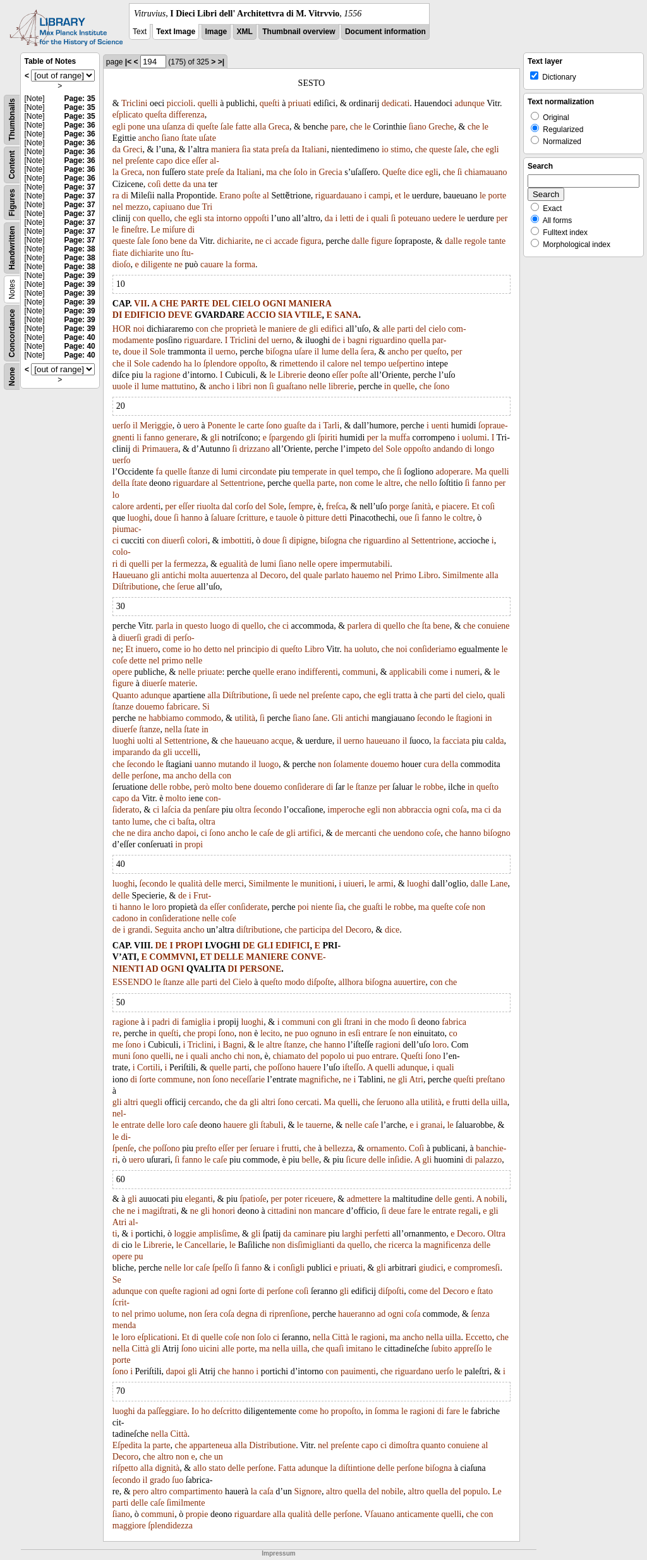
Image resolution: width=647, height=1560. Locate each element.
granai (432, 1125)
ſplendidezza (170, 1525)
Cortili (148, 1067)
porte (497, 195)
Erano (229, 195)
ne (259, 241)
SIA (285, 315)
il (145, 351)
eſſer (200, 161)
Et (475, 506)
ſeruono (390, 1102)
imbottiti (236, 540)
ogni (442, 809)
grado (160, 1480)
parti (405, 329)
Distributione (272, 1445)
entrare (375, 1033)
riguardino (388, 340)
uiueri (354, 883)
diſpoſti (391, 1291)
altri (131, 1102)
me (117, 1044)
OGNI (274, 303)
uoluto (365, 649)
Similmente (462, 575)
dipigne (302, 540)
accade (286, 241)
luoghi (139, 518)
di (191, 126)
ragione (167, 375)
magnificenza (447, 1245)
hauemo (365, 575)
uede (288, 695)
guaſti (373, 907)
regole (475, 241)
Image (216, 31)
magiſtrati (159, 1211)
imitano (359, 1348)
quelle (403, 386)
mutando (233, 764)
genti (463, 1199)
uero (191, 425)
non (153, 172)
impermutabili (365, 564)
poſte (251, 195)
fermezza (190, 564)
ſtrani (353, 1022)
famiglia (196, 1022)
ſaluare (223, 518)
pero (140, 1491)
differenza (186, 114)
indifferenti (318, 672)
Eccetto (479, 1337)
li (139, 437)
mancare (329, 1211)
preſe (215, 172)
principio (253, 649)
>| (221, 61)
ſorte (148, 1079)
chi (239, 1056)
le (368, 126)
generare (181, 437)
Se (116, 1280)
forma (244, 264)
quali (380, 218)
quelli (208, 103)
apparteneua (210, 1445)
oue (405, 518)
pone (136, 126)
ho (197, 649)
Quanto (125, 695)
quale (312, 575)
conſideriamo (432, 649)
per (502, 218)
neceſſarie (248, 1079)
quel (345, 471)
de (360, 218)
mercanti (361, 833)
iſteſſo (352, 1067)
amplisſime (218, 1233)
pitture (318, 518)
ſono (160, 241)
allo (200, 1468)
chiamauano (485, 172)
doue (131, 351)
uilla (499, 1102)
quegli (151, 1102)
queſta (155, 114)
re (115, 1033)
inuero (146, 649)
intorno (228, 218)
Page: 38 (79, 249)
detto (213, 649)
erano (286, 672)
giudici (431, 1268)
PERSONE (260, 969)
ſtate (189, 138)
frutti (461, 1102)
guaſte (295, 425)
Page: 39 (79, 275)
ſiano (417, 126)
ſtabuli (272, 1125)
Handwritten (12, 248)
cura (430, 764)
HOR (121, 329)
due (193, 207)
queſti (270, 103)
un (218, 1456)
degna (247, 1314)
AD (151, 969)
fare (414, 1211)
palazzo (488, 1159)
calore (338, 363)
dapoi (187, 833)
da (116, 149)
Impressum (278, 1553)
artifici (309, 833)
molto (222, 787)
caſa (266, 1491)
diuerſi (173, 540)
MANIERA (309, 303)
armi (385, 883)
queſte (207, 126)
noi (139, 329)
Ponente (221, 425)
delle (121, 775)
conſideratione (174, 918)
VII (140, 303)
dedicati (395, 103)
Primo (405, 575)
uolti (145, 741)
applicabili (407, 672)
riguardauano (338, 195)
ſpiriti (327, 437)
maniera (225, 149)
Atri (416, 1079)
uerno (281, 340)
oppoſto (252, 363)
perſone (145, 775)
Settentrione (241, 483)
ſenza (480, 1314)
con (139, 218)
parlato (337, 575)
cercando (204, 1102)
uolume (171, 1314)
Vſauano (379, 1514)
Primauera (160, 449)
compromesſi (477, 1268)
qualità (190, 883)
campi (379, 195)
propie (197, 1514)
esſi (354, 1033)
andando (448, 449)
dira (144, 833)
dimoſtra (404, 1445)
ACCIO (261, 315)
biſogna (278, 351)
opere (327, 564)
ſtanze (199, 471)
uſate (207, 138)
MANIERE (267, 957)
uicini (209, 1348)
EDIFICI (292, 945)
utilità (244, 718)
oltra (243, 809)
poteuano (414, 218)
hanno (191, 518)
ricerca (401, 1245)
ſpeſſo (222, 1268)
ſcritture (251, 518)
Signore (308, 1491)
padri (161, 1022)
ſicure (356, 1159)
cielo (436, 329)
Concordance (12, 333)
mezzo (136, 207)
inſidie (399, 1159)
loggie (185, 1233)
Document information (385, 31)
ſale (227, 126)
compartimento (196, 1491)
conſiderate (247, 907)
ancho (148, 138)
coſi (154, 184)
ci (268, 241)
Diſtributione (135, 586)
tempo (375, 363)
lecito (270, 1033)
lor (189, 1268)
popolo (332, 1056)
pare (338, 126)
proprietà (241, 329)
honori (224, 1211)
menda (124, 1325)
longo (484, 449)
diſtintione (357, 1468)
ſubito (442, 1348)
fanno (154, 437)
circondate (257, 471)
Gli (337, 718)
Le (155, 229)
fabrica (454, 1022)
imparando (131, 752)
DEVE (180, 315)
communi (359, 672)
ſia (246, 149)
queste (440, 149)
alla (259, 126)
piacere (454, 506)
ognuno (323, 1033)
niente (321, 907)
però (202, 787)
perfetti (377, 1233)
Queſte (394, 172)
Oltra (496, 1233)
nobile (393, 1491)
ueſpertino (406, 363)
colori (197, 540)
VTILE (308, 315)
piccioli (180, 103)
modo (294, 982)
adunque (469, 103)
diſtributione (258, 929)
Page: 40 (79, 337)
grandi (139, 929)
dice (182, 161)
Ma (481, 471)
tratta (403, 695)
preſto (206, 1148)
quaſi (335, 1348)
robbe (179, 787)
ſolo (301, 172)
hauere (309, 1067)
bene (178, 241)
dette (171, 184)
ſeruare (262, 1148)
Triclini (134, 103)
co (453, 1033)
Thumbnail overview (298, 31)
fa (159, 471)
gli (313, 329)
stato (217, 1468)
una (153, 126)
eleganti (198, 1199)
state (196, 172)
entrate (133, 1125)
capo (164, 161)
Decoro (273, 575)
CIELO (246, 303)
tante (496, 241)
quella (419, 340)
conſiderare (304, 787)
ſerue (186, 586)
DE (161, 945)
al (266, 195)
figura (310, 241)
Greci (133, 149)
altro (165, 1456)
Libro (428, 575)
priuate (210, 672)
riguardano (414, 1371)
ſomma (387, 1411)
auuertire (409, 982)
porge (399, 506)
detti (340, 518)
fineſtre (133, 229)
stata (261, 149)
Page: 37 (79, 187)
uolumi (474, 437)
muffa (399, 437)
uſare (303, 351)
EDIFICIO (145, 315)
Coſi (416, 1148)
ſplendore (220, 363)
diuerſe (154, 683)
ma (271, 172)
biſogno (497, 833)
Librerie (292, 375)
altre (393, 483)
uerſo (121, 425)
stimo (400, 149)
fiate (120, 253)
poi (303, 907)
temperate (309, 471)
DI (117, 315)
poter (293, 1199)
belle (310, 1159)
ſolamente (351, 764)
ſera (367, 351)
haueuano (252, 741)
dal (227, 506)
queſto (436, 351)
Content (12, 164)
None (12, 376)
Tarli (331, 425)
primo (172, 660)
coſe (119, 660)
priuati (299, 103)
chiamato (289, 1056)
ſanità (421, 506)
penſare (206, 809)
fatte (243, 126)
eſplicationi (157, 1337)
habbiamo (165, 718)
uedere (444, 218)
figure (381, 241)
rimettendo (298, 363)
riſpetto (125, 1468)
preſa (280, 149)
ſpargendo (286, 437)
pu (138, 1256)
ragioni (388, 1044)
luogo (220, 626)
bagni (357, 340)
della (349, 351)
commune (175, 1079)
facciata (456, 741)
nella (173, 729)
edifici (331, 329)
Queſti (412, 1056)
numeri (467, 672)
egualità (233, 564)
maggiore (129, 1525)
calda (494, 741)
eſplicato (127, 114)
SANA (346, 315)
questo (196, 626)
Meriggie (156, 425)
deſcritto (227, 1411)
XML (245, 31)
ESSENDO (132, 982)
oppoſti (256, 218)
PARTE (195, 303)
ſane (320, 718)
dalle (360, 241)
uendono (408, 833)
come (363, 483)
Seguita (168, 929)
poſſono (282, 1067)
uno (172, 253)
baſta (186, 821)
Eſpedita (127, 1445)
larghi (352, 1233)
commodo (203, 718)
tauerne (318, 1125)
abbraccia (415, 809)
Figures (12, 202)
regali (468, 1211)
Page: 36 (79, 125)
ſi (460, 172)
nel (117, 161)
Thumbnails (12, 120)
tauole (286, 518)
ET (205, 957)
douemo (150, 706)
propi (193, 844)
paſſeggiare (167, 1411)
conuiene (494, 626)
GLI (265, 945)
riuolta (208, 506)
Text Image (175, 31)
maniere (282, 329)
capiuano (169, 207)
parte (326, 483)
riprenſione (288, 1314)
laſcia (171, 809)
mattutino (178, 386)
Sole (158, 351)
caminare (310, 1233)
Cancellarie (204, 1245)
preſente (139, 161)
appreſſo (468, 1348)
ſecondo (431, 718)
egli (119, 126)
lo (197, 363)
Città (340, 1337)
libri (244, 386)
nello (428, 483)
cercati (307, 1102)
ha (188, 363)
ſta (426, 626)
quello (159, 218)
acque (281, 741)
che (356, 126)
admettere (364, 1199)
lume (330, 351)
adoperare (452, 471)
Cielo (242, 982)
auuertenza (229, 575)
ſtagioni (469, 718)
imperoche (346, 809)
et (398, 195)
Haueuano (130, 575)
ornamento (385, 1148)
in (313, 172)
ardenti (148, 506)
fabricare (182, 706)
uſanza (174, 126)
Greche (441, 126)
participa (314, 929)
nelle (317, 386)
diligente (156, 264)
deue (397, 1211)
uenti (440, 425)
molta (198, 575)
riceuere (319, 1199)
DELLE (228, 957)
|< (128, 61)
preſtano (490, 1079)
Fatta (287, 1468)
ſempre (301, 506)
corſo (244, 506)
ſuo (177, 1480)
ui (351, 1056)
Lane (498, 883)
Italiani (314, 149)
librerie (341, 386)
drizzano (254, 449)
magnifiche (319, 1079)
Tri (207, 207)
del (421, 329)
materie (182, 683)
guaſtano (291, 386)
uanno (205, 764)
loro (159, 907)
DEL (220, 303)
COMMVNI (172, 957)
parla (164, 626)
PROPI (189, 945)
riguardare (202, 340)
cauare (212, 264)
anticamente (417, 1514)
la (229, 264)
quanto (433, 1445)
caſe (266, 833)
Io (195, 1411)
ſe (392, 1033)
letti (347, 218)
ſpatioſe (253, 1199)
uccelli (186, 752)
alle (388, 329)
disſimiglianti (311, 1245)
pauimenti (358, 1371)
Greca (279, 126)
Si (206, 706)
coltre (462, 518)
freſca (336, 506)
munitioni (317, 883)
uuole (122, 386)
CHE (168, 303)
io (385, 149)
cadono (125, 918)
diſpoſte (320, 982)
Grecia (330, 172)
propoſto (346, 1411)
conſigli (291, 1268)
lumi (229, 471)
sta (209, 218)
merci (234, 883)
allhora (351, 982)
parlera (360, 626)
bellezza (338, 1148)
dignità (167, 1468)
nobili (494, 1199)
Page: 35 (79, 98)
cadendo (166, 363)
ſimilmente (186, 1503)
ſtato (485, 1291)
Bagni (232, 1044)
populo (475, 1491)
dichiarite (234, 241)
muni (121, 1056)
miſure (174, 229)
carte (254, 425)
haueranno (356, 1314)
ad (214, 1291)
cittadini (281, 1211)
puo (301, 1033)
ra (115, 195)
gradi (153, 638)
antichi (174, 575)
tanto (121, 821)
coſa (459, 809)
